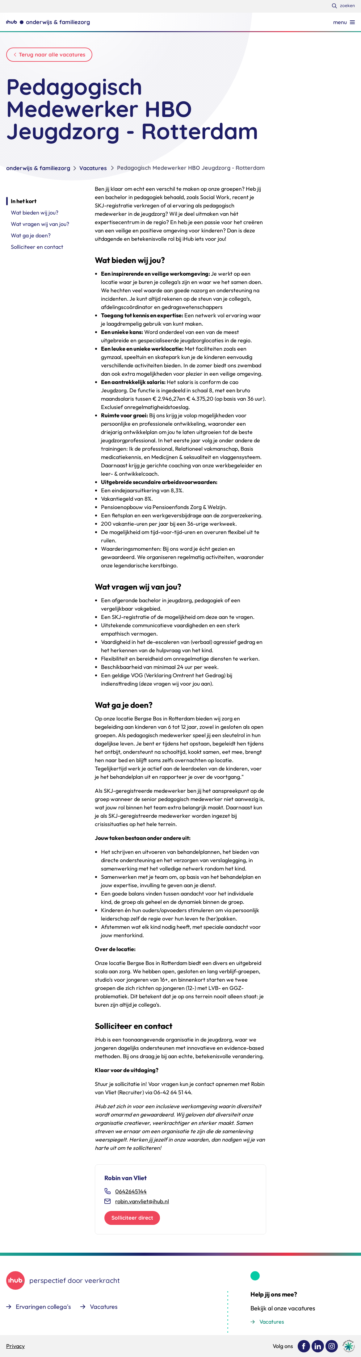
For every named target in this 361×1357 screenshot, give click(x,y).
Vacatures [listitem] (93, 172)
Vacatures (271, 1321)
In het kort (23, 205)
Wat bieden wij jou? (34, 216)
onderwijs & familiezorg (38, 172)
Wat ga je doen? (31, 239)
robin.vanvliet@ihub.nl (142, 1205)
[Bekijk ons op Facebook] (304, 1346)
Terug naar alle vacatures (55, 55)
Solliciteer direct (134, 1222)
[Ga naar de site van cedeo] (348, 1346)
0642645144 (131, 1195)
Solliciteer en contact (37, 250)
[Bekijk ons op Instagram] (331, 1346)
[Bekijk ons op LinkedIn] (318, 1346)
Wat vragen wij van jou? (40, 228)
